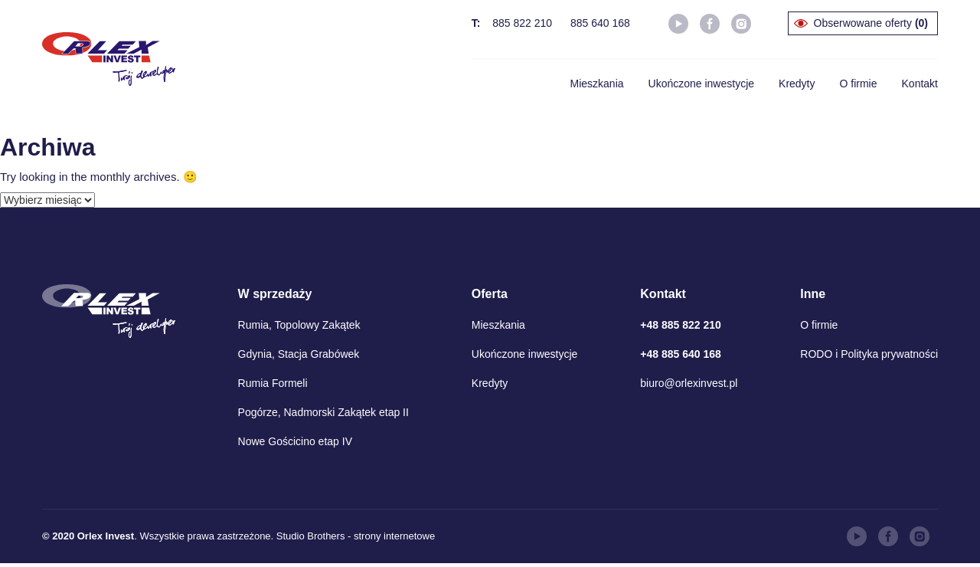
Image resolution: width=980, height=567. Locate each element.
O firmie (858, 83)
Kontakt (920, 83)
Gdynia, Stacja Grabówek (299, 354)
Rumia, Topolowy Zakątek (299, 325)
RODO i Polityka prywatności (869, 354)
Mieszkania (597, 83)
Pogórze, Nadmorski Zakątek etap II (323, 412)
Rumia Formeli (273, 383)
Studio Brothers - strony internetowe (355, 536)
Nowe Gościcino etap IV (295, 441)
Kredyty (797, 83)
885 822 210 (522, 23)
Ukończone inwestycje (701, 83)
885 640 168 (600, 23)
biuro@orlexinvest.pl (688, 383)
